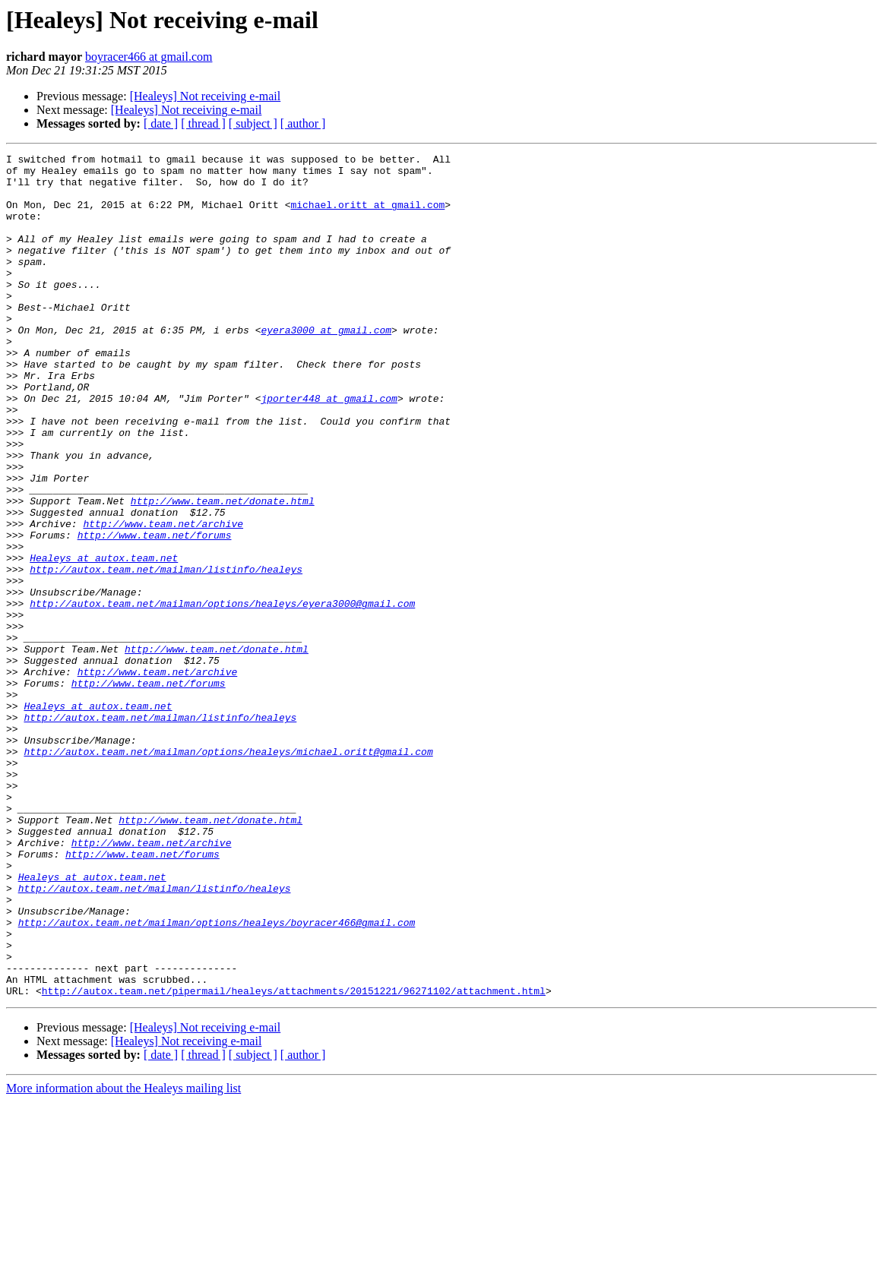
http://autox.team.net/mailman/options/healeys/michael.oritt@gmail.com (228, 872)
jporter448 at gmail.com (329, 448)
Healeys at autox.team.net (104, 639)
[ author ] (303, 123)
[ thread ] (203, 123)
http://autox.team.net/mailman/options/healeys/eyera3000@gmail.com (222, 694)
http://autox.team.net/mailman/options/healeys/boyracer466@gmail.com (217, 1077)
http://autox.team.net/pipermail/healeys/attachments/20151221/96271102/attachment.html (294, 1159)
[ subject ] (253, 123)
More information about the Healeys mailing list (123, 1256)
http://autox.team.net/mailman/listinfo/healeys (166, 653)
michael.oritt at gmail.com (367, 216)
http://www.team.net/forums (155, 612)
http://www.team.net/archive (163, 598)
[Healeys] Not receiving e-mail (205, 96)
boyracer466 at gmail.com (149, 56)
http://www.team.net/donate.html (223, 571)
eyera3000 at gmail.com (326, 366)
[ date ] (161, 123)
